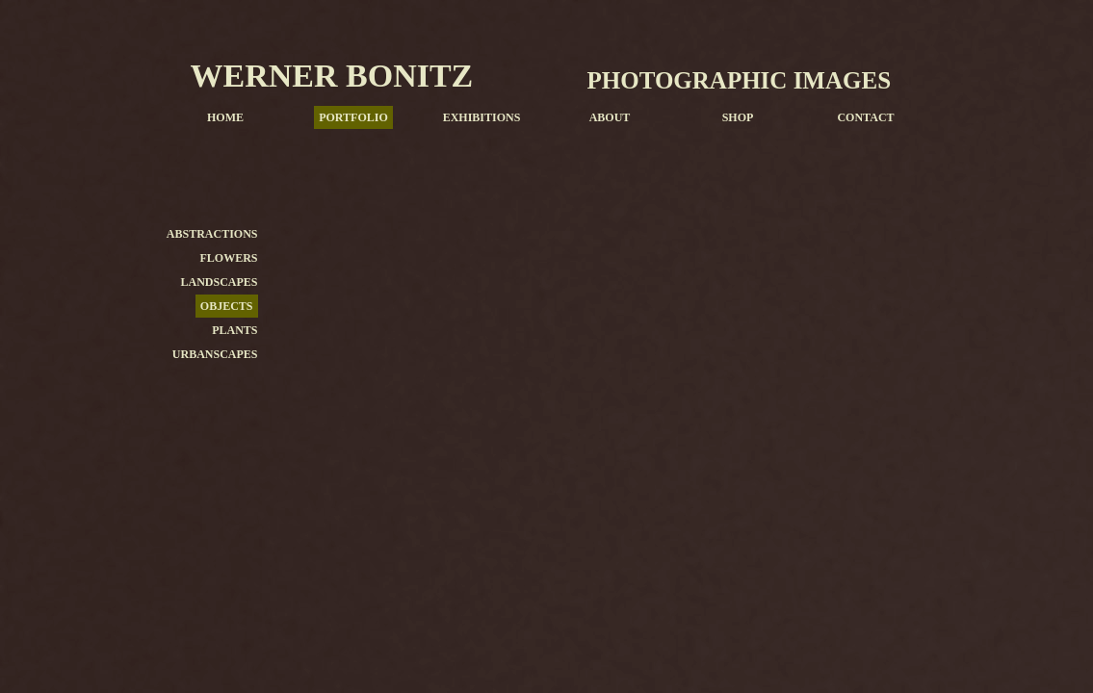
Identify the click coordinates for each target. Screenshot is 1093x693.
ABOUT (610, 117)
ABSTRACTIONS (212, 234)
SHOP (738, 117)
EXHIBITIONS (482, 117)
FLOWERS (228, 258)
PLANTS (234, 330)
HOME (225, 117)
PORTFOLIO (353, 117)
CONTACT (865, 117)
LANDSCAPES (218, 282)
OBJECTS (226, 306)
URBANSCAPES (215, 354)
